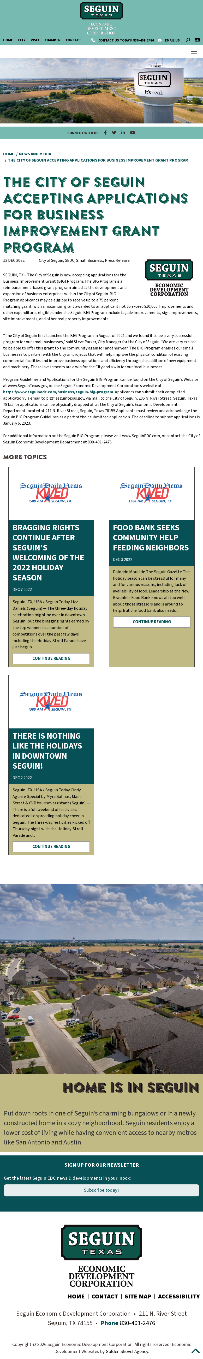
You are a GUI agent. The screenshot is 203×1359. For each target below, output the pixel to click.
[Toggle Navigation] (194, 51)
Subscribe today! (101, 1190)
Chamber (53, 40)
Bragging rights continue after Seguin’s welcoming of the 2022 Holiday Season (48, 553)
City (22, 40)
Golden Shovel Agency (127, 1351)
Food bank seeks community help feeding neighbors (151, 538)
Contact (73, 40)
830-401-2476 (123, 40)
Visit (35, 40)
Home (8, 40)
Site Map (138, 1296)
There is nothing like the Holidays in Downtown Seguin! (47, 751)
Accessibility (179, 1296)
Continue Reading (51, 658)
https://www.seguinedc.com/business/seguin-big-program (58, 392)
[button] (8, 1018)
